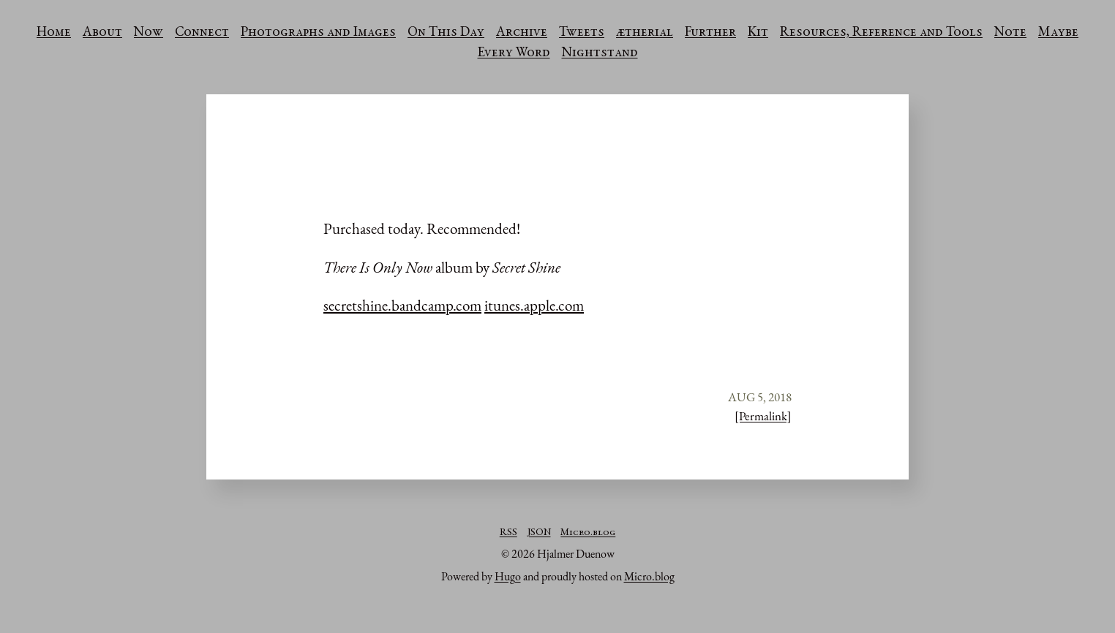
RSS (508, 533)
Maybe (1058, 32)
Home (54, 32)
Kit (758, 32)
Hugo (508, 576)
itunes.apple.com (534, 305)
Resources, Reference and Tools (881, 32)
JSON (539, 533)
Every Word (514, 53)
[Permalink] (763, 416)
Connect (202, 32)
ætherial (644, 32)
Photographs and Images (318, 32)
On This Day (446, 32)
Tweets (581, 32)
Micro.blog (587, 533)
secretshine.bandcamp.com (402, 305)
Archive (521, 32)
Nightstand (600, 53)
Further (710, 32)
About (102, 32)
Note (1010, 32)
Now (148, 32)
